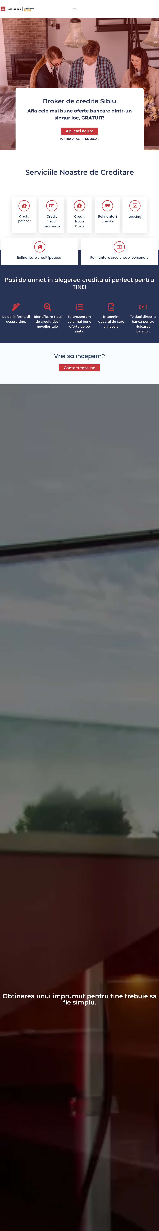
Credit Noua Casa (79, 221)
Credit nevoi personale (51, 221)
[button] (74, 9)
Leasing (134, 216)
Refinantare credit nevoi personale (119, 257)
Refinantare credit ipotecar (40, 257)
